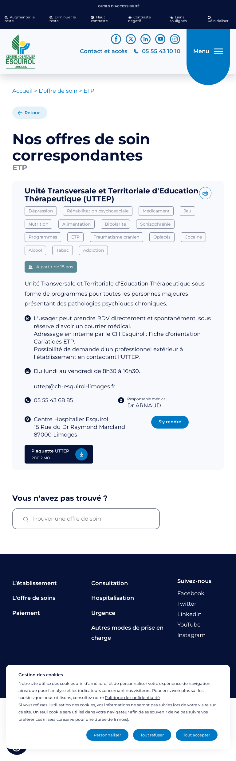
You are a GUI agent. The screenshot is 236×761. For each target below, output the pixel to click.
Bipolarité (115, 226)
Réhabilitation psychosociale (97, 213)
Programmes (43, 239)
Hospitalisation (112, 600)
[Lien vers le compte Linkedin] (145, 39)
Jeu (187, 213)
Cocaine (193, 239)
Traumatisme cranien (116, 239)
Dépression (41, 213)
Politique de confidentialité (132, 697)
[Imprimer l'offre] (205, 195)
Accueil (22, 93)
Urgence (103, 615)
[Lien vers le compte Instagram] (175, 39)
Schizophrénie (155, 226)
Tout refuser (152, 734)
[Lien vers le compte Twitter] (131, 39)
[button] (22, 19)
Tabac (62, 252)
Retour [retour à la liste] (32, 115)
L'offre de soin (58, 93)
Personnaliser (107, 734)
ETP (75, 239)
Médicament (156, 213)
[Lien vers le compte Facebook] (116, 39)
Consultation (109, 585)
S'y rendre (170, 424)
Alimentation (76, 226)
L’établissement (34, 585)
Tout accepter (196, 734)
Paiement (26, 615)
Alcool (35, 252)
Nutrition (38, 226)
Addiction (93, 252)
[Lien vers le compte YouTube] (160, 39)
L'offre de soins (33, 600)
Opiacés (162, 239)
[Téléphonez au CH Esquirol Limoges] (156, 52)
